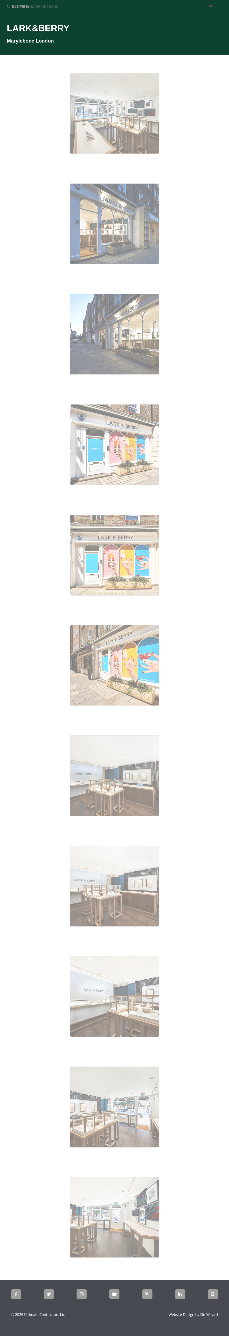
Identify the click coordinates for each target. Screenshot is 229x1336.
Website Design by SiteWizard (193, 1314)
